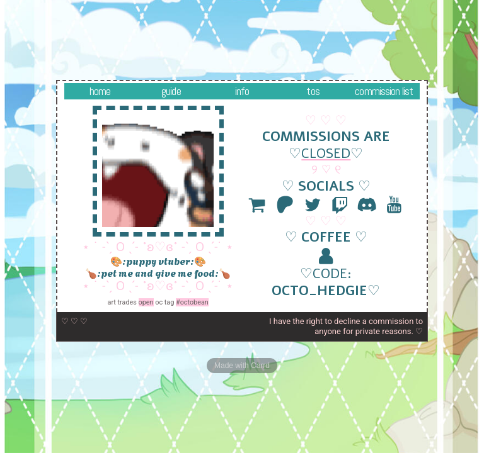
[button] (257, 204)
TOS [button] (312, 91)
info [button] (242, 91)
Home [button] (100, 91)
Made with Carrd (242, 365)
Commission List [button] (384, 91)
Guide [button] (171, 91)
